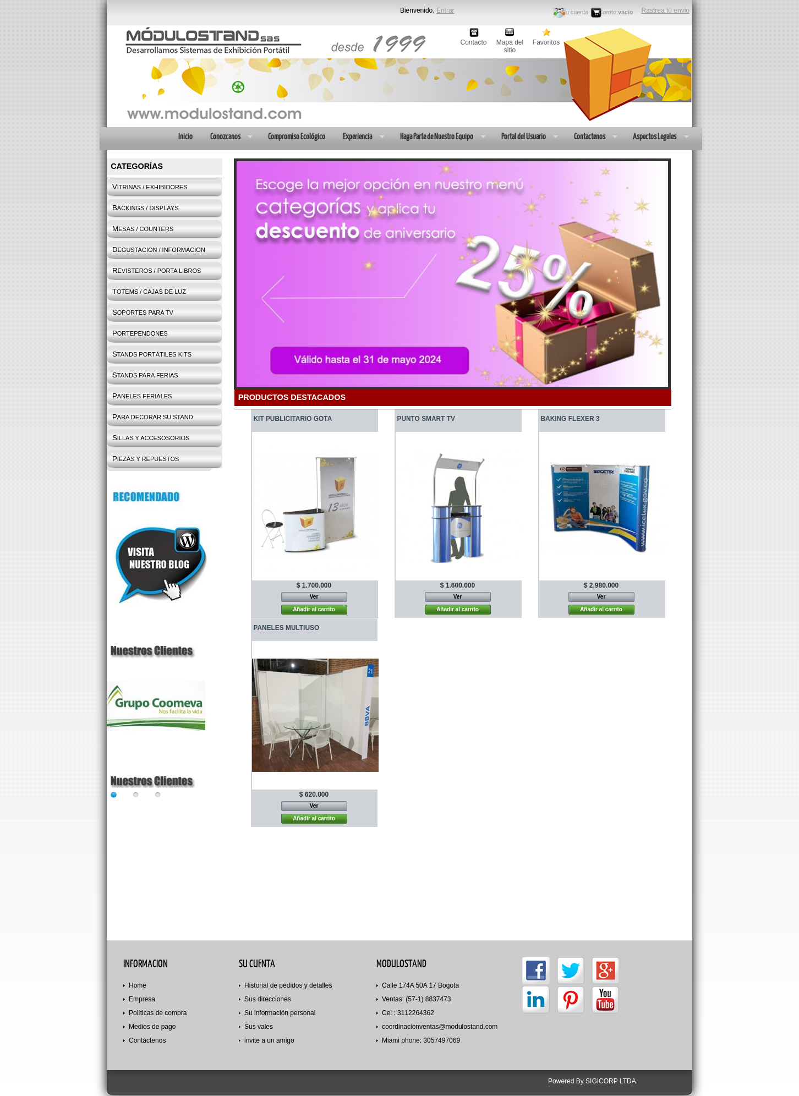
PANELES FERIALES (142, 396)
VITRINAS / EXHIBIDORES (150, 187)
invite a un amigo (269, 1040)
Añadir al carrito (314, 609)
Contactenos (591, 137)
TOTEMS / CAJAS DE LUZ (149, 291)
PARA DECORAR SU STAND (152, 417)
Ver (314, 597)
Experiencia (359, 137)
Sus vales (258, 1027)
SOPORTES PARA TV (142, 312)
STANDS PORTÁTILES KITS (151, 354)
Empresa (142, 999)
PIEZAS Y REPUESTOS (145, 458)
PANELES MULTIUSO (287, 628)
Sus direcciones (267, 999)
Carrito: (608, 12)
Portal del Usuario (525, 137)
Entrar (445, 10)
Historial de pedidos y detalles (288, 985)
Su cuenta (575, 12)
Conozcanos (227, 137)
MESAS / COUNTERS (142, 228)
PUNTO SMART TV (426, 419)
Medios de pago (152, 1027)
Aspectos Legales (656, 137)
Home (137, 985)
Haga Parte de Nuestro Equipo (438, 137)
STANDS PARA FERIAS (145, 375)
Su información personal (279, 1013)
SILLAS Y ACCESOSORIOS (150, 438)
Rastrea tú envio (665, 10)
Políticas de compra (158, 1013)
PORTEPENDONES (140, 333)
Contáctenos (147, 1040)
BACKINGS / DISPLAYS (145, 208)
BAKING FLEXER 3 (570, 419)
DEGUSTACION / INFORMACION (158, 249)
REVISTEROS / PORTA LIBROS (156, 270)
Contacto (473, 42)
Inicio (185, 136)
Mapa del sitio (509, 43)
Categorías (137, 166)
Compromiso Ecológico (296, 136)
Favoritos (546, 42)
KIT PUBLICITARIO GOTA (293, 419)
